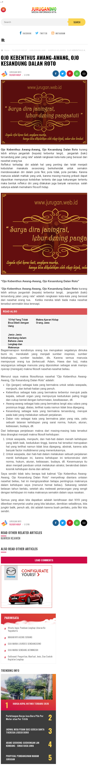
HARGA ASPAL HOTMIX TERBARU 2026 (31, 704)
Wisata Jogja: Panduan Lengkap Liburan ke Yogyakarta (26, 630)
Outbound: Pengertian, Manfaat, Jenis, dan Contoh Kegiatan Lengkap (27, 658)
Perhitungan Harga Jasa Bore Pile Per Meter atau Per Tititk (22, 718)
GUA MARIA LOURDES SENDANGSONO (24, 643)
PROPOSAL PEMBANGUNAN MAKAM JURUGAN (22, 758)
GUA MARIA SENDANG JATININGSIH (23, 650)
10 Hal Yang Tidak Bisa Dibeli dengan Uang (19, 322)
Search (77, 22)
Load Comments (44, 560)
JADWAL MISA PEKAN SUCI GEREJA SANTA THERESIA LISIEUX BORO (22, 731)
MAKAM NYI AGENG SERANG (20, 637)
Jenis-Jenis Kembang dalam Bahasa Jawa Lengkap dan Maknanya (18, 341)
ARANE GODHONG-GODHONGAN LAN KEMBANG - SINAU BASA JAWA (22, 744)
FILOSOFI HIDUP (15, 75)
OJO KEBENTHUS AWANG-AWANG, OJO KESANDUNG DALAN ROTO (40, 60)
